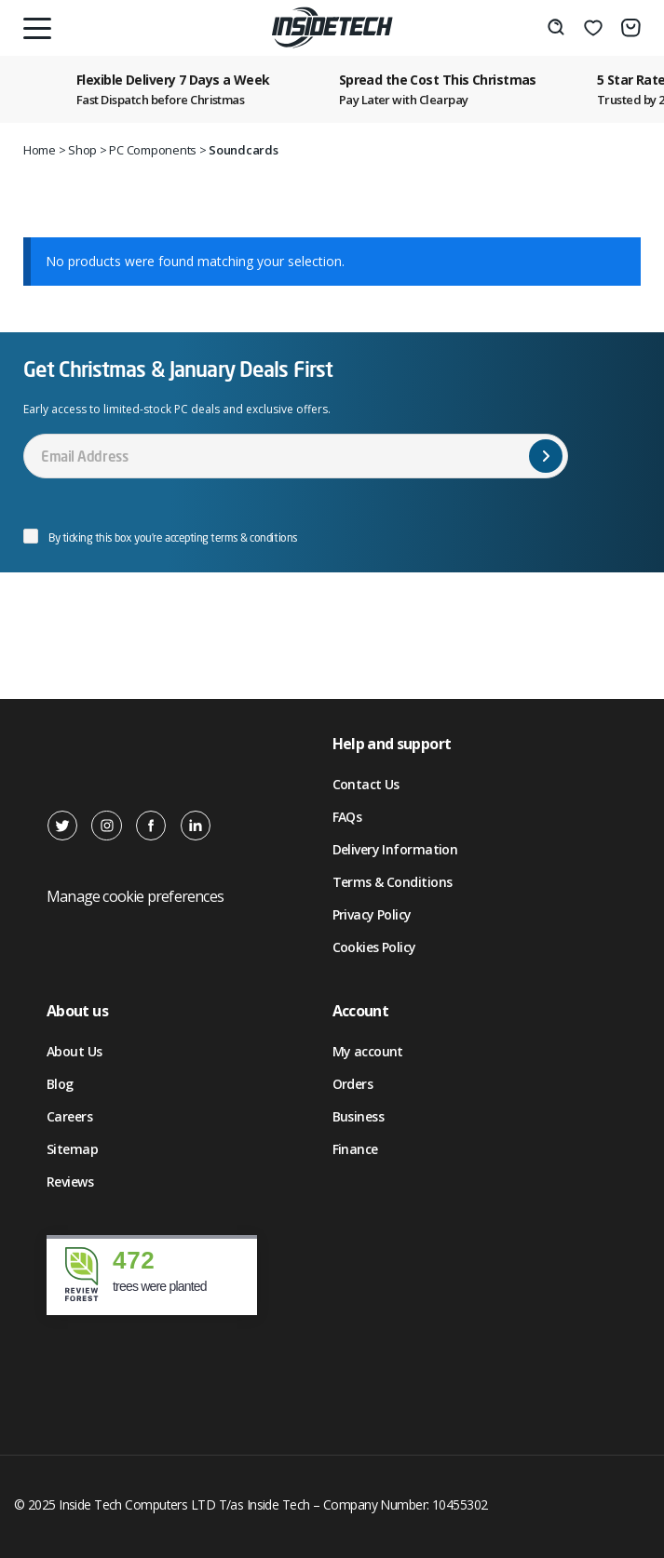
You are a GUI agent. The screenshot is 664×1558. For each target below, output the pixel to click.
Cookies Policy (374, 947)
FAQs (347, 817)
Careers (69, 1116)
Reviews (70, 1181)
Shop (82, 149)
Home (39, 149)
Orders (352, 1084)
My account (367, 1051)
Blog (60, 1084)
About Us (74, 1051)
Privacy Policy (372, 914)
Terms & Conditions (392, 882)
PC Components (152, 149)
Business (358, 1116)
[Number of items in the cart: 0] (631, 28)
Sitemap (72, 1149)
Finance (355, 1149)
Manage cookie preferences (135, 896)
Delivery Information (395, 849)
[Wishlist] (593, 28)
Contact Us (366, 784)
